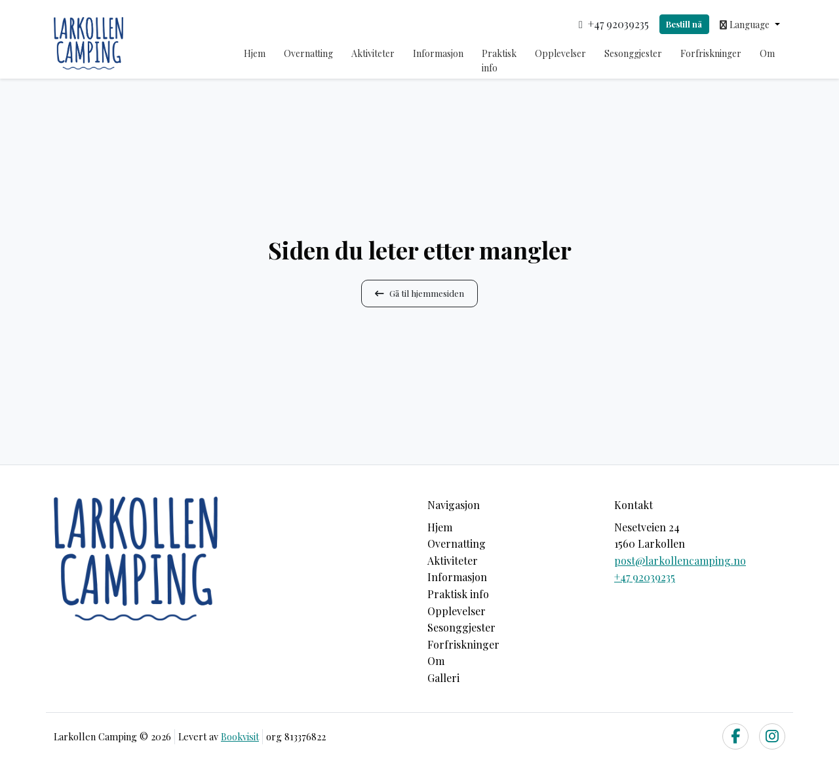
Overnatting (308, 53)
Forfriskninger (710, 53)
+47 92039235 (644, 577)
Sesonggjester (633, 53)
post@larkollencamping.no (680, 560)
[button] (750, 24)
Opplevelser (560, 53)
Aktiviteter (373, 53)
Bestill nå (684, 23)
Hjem (254, 53)
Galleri (443, 678)
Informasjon (438, 53)
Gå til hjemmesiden (419, 293)
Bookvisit (240, 736)
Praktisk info (499, 60)
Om (767, 53)
